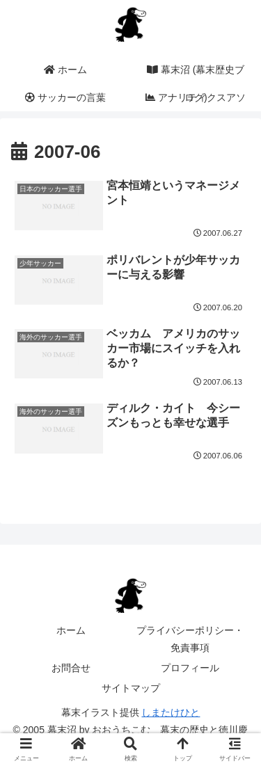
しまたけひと (170, 712)
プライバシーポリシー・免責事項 (190, 639)
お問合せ (71, 667)
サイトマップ (131, 688)
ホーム (71, 630)
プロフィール (190, 667)
